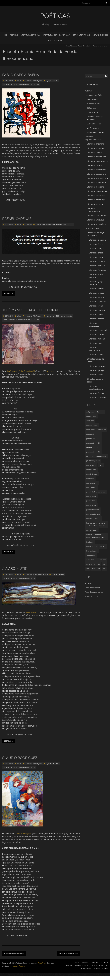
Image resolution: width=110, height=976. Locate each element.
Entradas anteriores (14, 953)
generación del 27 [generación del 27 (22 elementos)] (93, 438)
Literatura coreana (97, 261)
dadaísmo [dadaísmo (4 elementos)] (90, 421)
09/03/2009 (9, 764)
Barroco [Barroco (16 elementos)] (100, 412)
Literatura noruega (97, 310)
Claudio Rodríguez (19, 758)
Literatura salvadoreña (97, 215)
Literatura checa (96, 252)
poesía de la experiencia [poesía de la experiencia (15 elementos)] (95, 492)
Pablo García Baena (20, 75)
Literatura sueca (96, 354)
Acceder (88, 583)
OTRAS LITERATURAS (81, 35)
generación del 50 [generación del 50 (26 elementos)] (93, 447)
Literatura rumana (97, 338)
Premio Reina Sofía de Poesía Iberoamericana (17, 84)
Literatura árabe (96, 244)
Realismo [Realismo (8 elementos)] (89, 542)
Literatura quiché (96, 334)
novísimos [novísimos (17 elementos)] (90, 478)
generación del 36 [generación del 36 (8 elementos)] (93, 443)
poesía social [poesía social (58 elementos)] (91, 505)
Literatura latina (96, 305)
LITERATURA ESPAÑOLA (30, 35)
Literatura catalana (97, 366)
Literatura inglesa (96, 293)
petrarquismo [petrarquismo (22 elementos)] (91, 487)
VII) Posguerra (37, 81)
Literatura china (96, 257)
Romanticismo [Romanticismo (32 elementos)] (91, 551)
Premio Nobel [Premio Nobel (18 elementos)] (91, 530)
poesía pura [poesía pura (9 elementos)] (90, 501)
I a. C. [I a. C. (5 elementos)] (101, 465)
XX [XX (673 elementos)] (99, 569)
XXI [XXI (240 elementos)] (104, 569)
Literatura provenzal (98, 330)
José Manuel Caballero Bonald (31, 310)
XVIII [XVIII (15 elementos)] (93, 569)
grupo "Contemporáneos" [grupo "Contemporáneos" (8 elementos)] (96, 456)
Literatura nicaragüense (97, 191)
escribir (50, 371)
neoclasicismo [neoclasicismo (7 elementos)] (91, 474)
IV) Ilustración (92, 112)
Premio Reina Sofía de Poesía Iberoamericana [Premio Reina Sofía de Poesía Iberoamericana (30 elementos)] (95, 536)
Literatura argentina (95, 144)
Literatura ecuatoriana (96, 174)
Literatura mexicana (95, 187)
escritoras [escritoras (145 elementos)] (102, 430)
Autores (29, 81)
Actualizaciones (100, 35)
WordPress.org (91, 596)
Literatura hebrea (96, 288)
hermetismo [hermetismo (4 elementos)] (91, 465)
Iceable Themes (19, 966)
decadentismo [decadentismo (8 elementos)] (91, 425)
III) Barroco (91, 108)
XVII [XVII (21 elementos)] (87, 569)
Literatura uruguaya (95, 219)
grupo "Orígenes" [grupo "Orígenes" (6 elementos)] (93, 461)
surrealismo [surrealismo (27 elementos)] (91, 560)
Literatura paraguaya (96, 199)
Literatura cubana (94, 165)
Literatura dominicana (96, 169)
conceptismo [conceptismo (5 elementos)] (91, 416)
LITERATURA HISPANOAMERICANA (56, 35)
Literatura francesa (97, 270)
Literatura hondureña (96, 182)
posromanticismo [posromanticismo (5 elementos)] (93, 514)
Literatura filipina (96, 393)
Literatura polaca (96, 318)
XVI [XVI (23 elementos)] (104, 564)
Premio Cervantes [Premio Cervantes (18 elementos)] (93, 518)
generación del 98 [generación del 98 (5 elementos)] (93, 452)
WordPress (42, 963)
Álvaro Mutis (14, 568)
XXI (38, 84)
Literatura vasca (96, 374)
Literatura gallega (96, 370)
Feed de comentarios (94, 592)
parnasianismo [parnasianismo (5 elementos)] (92, 483)
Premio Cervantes (66, 316)
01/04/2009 (9, 224)
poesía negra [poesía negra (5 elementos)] (91, 496)
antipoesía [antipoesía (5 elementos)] (90, 412)
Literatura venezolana (96, 224)
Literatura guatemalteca (97, 178)
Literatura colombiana (40, 574)
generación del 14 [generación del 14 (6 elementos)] (93, 434)
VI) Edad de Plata (94, 123)
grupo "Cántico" (52, 81)
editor (19, 81)
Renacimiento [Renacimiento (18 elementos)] (91, 546)
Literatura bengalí (96, 248)
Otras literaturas (92, 228)
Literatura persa (96, 314)
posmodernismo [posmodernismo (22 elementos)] (92, 510)
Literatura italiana (96, 297)
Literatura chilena (94, 152)
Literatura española (93, 95)
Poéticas (14, 35)
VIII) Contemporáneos (96, 132)
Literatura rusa (95, 343)
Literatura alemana (97, 240)
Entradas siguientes (68, 953)
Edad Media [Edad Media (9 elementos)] (90, 430)
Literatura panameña (96, 195)
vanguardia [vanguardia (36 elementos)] (90, 564)
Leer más (8, 293)
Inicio (4, 35)
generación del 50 (53, 316)
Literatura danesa (97, 265)
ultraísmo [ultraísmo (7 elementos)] (102, 560)
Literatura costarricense (97, 161)
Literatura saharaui (97, 397)
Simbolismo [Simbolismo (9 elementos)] (90, 555)
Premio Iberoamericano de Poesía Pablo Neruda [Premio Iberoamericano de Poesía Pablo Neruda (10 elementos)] (95, 524)
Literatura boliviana (95, 148)
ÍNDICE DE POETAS (55, 41)
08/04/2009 (9, 81)
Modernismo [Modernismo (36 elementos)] (91, 470)
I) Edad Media (93, 99)
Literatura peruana (95, 204)
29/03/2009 (9, 316)
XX (35, 84)
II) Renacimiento (94, 103)
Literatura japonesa (97, 301)
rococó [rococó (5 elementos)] (103, 546)
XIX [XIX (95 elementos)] (99, 564)
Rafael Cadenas (16, 218)
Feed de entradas (92, 587)
